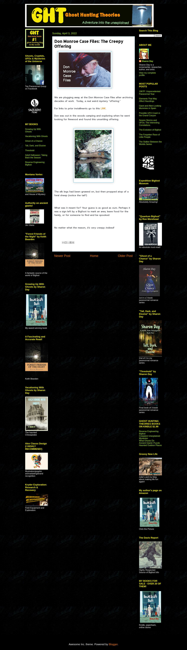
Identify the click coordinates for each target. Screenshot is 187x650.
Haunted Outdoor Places (150, 445)
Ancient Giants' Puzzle (149, 443)
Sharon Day (147, 61)
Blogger (113, 644)
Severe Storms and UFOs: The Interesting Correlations (149, 122)
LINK (103, 108)
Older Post (125, 256)
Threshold (29, 150)
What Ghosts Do (146, 441)
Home (94, 256)
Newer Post (62, 256)
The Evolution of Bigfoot (150, 130)
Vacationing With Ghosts (36, 136)
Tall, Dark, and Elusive (35, 146)
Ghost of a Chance (33, 141)
